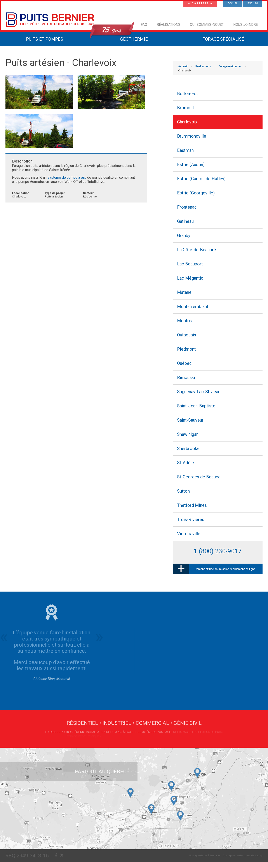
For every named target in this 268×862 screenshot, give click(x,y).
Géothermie (134, 39)
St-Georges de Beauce (199, 476)
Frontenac (187, 207)
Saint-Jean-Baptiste (196, 405)
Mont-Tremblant (192, 306)
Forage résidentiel (230, 66)
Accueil (183, 66)
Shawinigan (187, 434)
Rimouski (186, 377)
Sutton (183, 491)
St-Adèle (185, 462)
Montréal (186, 320)
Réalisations (168, 25)
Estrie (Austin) (191, 164)
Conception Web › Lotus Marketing (243, 855)
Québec (184, 363)
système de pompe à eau (66, 177)
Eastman (185, 150)
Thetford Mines (192, 505)
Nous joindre (245, 25)
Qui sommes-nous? (207, 25)
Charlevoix (187, 122)
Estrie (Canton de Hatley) (201, 178)
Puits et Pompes (44, 39)
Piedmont (186, 349)
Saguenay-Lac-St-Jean (198, 391)
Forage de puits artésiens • (65, 732)
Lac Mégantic (190, 278)
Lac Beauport (190, 264)
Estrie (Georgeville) (196, 193)
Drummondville (191, 136)
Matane (184, 292)
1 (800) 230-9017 (218, 551)
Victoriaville (188, 533)
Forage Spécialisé (223, 39)
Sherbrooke (188, 448)
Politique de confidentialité (204, 855)
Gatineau (185, 221)
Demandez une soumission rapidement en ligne (225, 569)
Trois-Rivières (190, 519)
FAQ (144, 25)
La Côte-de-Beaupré (196, 249)
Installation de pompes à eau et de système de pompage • (129, 732)
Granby (183, 235)
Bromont (185, 107)
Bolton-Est (187, 93)
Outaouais (186, 335)
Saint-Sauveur (190, 420)
